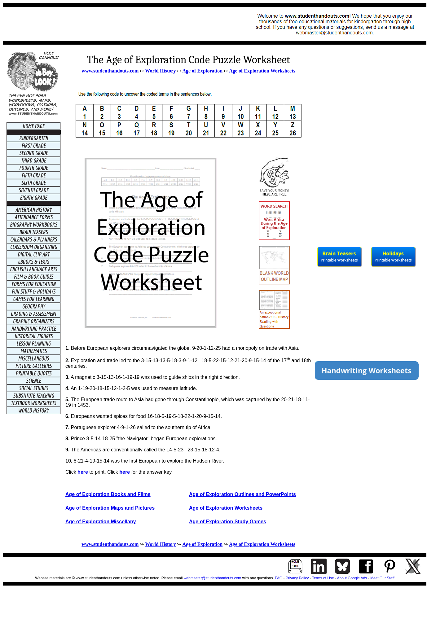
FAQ (278, 578)
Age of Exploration (202, 70)
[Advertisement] (119, 24)
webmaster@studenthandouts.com (212, 578)
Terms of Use (323, 578)
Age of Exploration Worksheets (262, 70)
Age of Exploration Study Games (227, 521)
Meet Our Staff (382, 578)
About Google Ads (352, 578)
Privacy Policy (297, 578)
